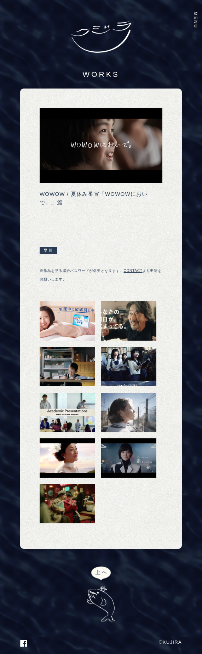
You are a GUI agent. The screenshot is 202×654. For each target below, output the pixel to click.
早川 (48, 250)
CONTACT (133, 271)
